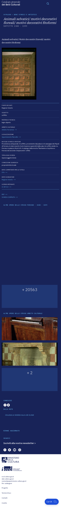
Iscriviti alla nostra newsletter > (19, 443)
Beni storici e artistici (25, 15)
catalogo (7, 15)
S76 (3, 172)
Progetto (5, 488)
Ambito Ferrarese (8, 130)
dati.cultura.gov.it (8, 479)
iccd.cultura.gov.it (8, 477)
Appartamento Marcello (10, 137)
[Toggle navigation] (48, 3)
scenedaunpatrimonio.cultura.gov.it (14, 481)
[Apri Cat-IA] (52, 502)
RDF (3, 194)
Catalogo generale (11, 3)
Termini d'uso (6, 493)
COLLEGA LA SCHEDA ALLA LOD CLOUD (19, 415)
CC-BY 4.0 (5, 187)
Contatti (4, 498)
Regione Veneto (7, 180)
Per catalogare (7, 483)
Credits (4, 503)
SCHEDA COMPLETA (8, 197)
